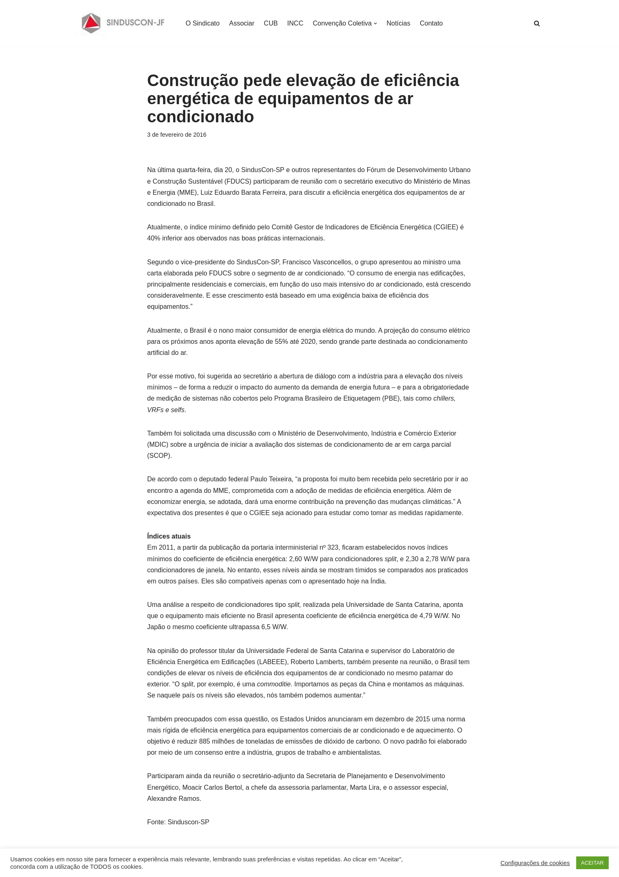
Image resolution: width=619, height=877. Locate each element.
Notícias (398, 23)
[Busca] (537, 23)
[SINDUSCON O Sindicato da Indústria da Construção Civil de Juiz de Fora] (123, 23)
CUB (271, 23)
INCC (295, 23)
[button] (375, 23)
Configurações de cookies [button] (535, 863)
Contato (431, 23)
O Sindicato (203, 23)
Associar (241, 23)
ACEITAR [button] (592, 863)
